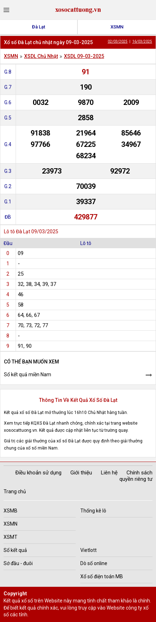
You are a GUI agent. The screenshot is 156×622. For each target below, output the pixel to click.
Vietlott (88, 550)
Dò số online (93, 563)
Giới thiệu (81, 472)
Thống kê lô (93, 511)
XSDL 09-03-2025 (84, 56)
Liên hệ (109, 472)
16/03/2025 (142, 41)
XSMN (117, 27)
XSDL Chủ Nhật (41, 56)
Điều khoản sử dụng (38, 472)
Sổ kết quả (15, 550)
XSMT (10, 537)
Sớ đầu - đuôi (18, 563)
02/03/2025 (118, 41)
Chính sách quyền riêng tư (135, 475)
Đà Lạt (38, 27)
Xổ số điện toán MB (101, 576)
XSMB (10, 511)
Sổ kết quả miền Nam (27, 374)
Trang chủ (15, 491)
